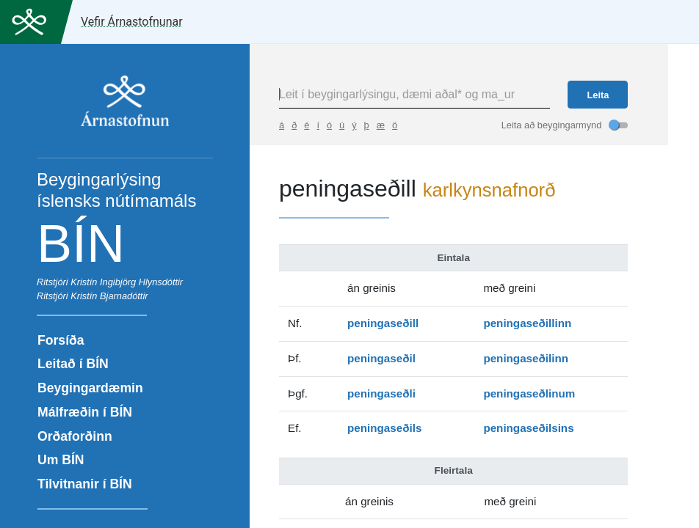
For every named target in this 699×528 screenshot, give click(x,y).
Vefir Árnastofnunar (132, 22)
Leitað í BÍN (73, 363)
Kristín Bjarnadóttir (109, 295)
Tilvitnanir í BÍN (84, 484)
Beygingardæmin (90, 388)
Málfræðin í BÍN (84, 412)
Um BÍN (60, 459)
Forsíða (60, 340)
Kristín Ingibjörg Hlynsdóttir (126, 281)
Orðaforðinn (74, 436)
